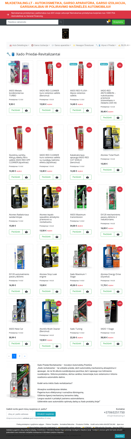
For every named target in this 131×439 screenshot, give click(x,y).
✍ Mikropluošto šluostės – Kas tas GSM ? (108, 427)
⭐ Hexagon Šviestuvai (83, 45)
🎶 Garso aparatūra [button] (60, 45)
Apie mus (120, 424)
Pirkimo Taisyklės (52, 424)
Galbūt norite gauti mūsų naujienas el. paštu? (26, 409)
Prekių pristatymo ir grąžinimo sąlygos (30, 424)
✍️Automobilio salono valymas (69, 427)
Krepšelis (118, 22)
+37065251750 (114, 412)
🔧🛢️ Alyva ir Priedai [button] (105, 45)
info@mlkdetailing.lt (116, 416)
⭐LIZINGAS (86, 427)
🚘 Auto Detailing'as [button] (18, 45)
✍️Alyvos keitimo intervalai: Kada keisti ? (42, 427)
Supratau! (120, 436)
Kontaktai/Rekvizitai (67, 424)
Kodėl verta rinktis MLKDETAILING (103, 424)
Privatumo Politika (82, 424)
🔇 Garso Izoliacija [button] (39, 45)
